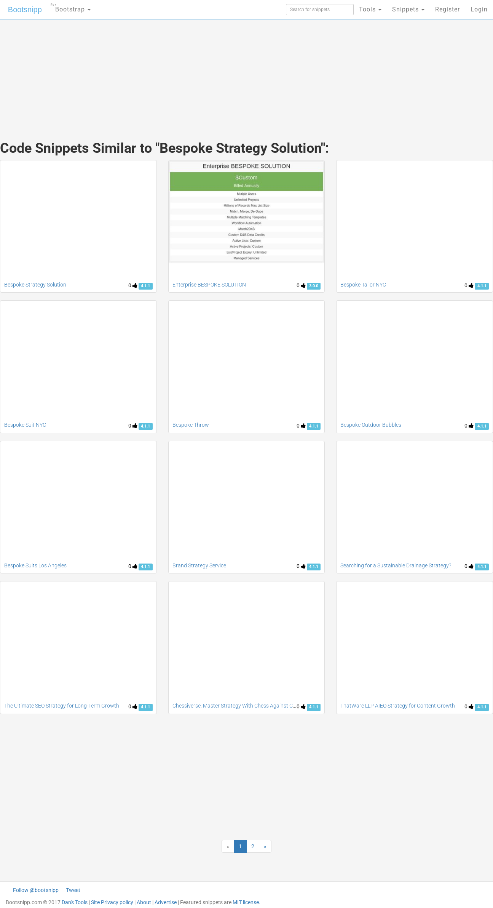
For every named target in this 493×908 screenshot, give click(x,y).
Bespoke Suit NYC (25, 425)
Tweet (73, 890)
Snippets (408, 9)
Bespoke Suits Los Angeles (35, 565)
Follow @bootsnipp (36, 890)
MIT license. (246, 902)
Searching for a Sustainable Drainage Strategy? (395, 565)
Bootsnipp (25, 9)
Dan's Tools (75, 902)
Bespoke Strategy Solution (35, 285)
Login (479, 9)
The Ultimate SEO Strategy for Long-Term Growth (61, 706)
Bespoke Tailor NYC (363, 285)
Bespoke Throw (190, 425)
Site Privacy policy (112, 902)
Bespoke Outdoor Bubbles (370, 425)
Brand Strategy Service (199, 565)
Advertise (166, 902)
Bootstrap (71, 7)
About (144, 902)
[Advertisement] (189, 72)
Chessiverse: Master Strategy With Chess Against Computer (242, 706)
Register (447, 9)
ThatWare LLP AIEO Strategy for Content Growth (397, 706)
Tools (370, 9)
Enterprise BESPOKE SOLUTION (209, 285)
